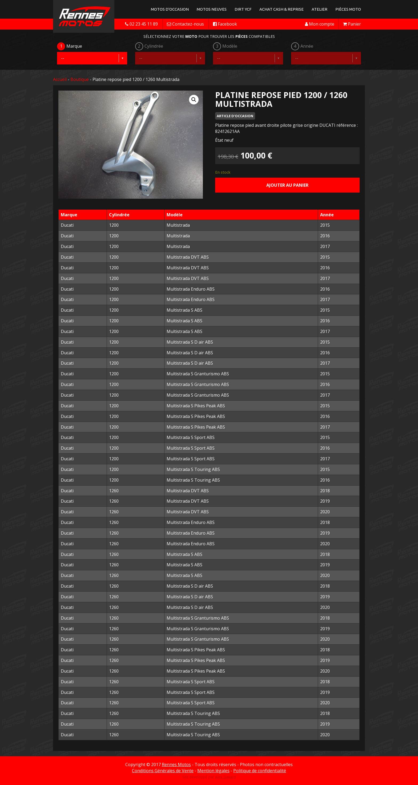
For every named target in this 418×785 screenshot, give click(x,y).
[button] (194, 99)
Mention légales (213, 771)
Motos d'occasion (170, 9)
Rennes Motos (176, 764)
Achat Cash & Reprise (281, 9)
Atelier (319, 9)
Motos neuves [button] (212, 9)
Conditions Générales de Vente (163, 771)
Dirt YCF (243, 9)
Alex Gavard (225, 776)
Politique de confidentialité (259, 771)
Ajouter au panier (287, 185)
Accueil (60, 79)
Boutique (79, 79)
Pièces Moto (348, 9)
